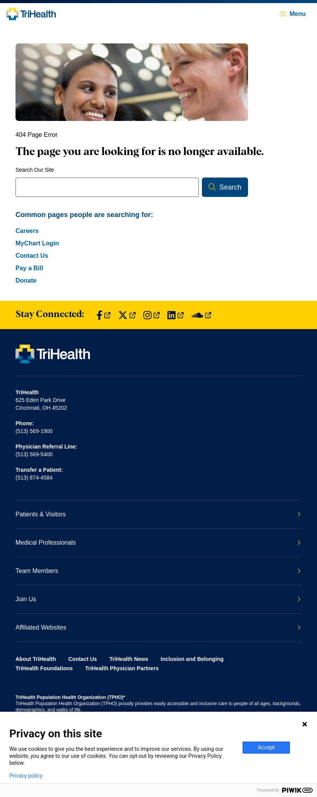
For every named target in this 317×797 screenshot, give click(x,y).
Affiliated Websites (158, 627)
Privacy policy (25, 776)
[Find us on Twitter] (127, 315)
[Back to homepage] (31, 14)
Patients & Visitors (158, 514)
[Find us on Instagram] (151, 315)
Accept (266, 747)
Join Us (158, 599)
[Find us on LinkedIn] (175, 315)
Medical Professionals (158, 542)
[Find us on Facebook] (103, 315)
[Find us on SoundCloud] (201, 315)
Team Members (158, 571)
